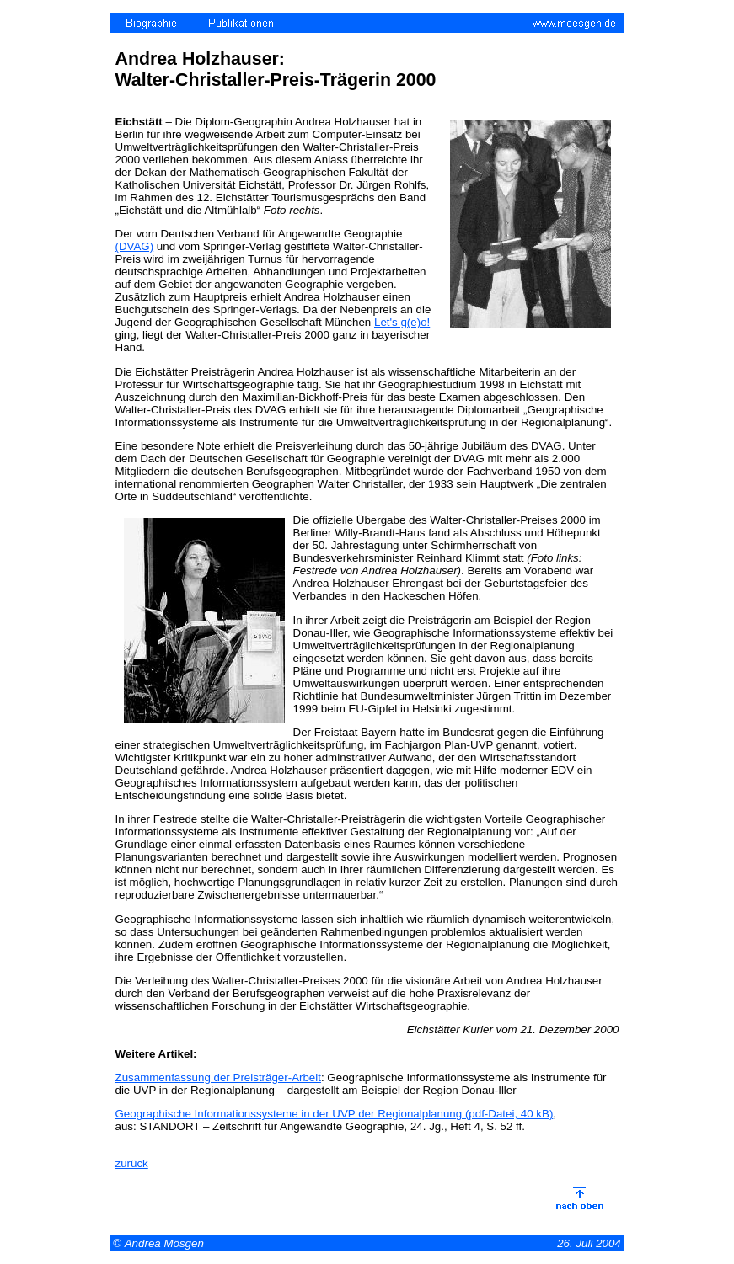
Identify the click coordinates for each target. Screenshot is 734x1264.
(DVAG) (134, 246)
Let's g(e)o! (402, 322)
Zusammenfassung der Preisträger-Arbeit (218, 1077)
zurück (131, 1163)
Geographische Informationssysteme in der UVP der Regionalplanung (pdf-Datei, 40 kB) (334, 1113)
